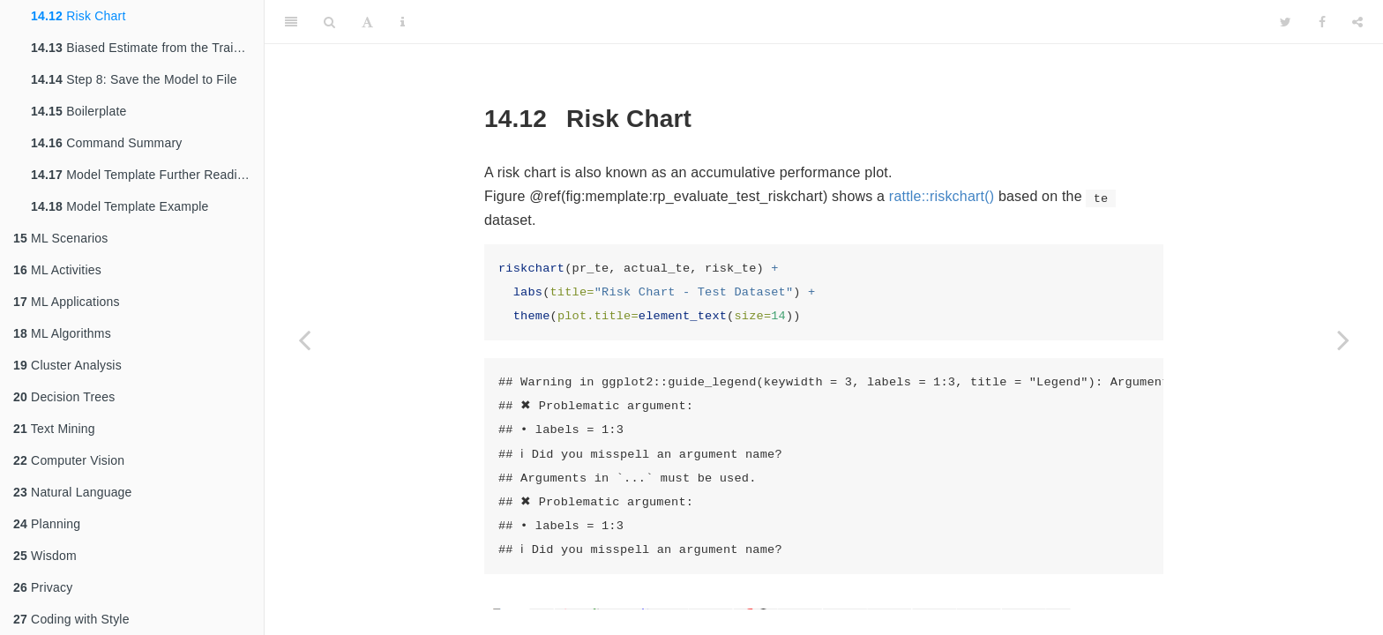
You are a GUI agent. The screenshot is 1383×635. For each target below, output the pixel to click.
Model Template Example (119, 206)
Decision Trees (64, 397)
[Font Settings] (367, 22)
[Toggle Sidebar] (291, 22)
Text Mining (54, 429)
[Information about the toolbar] (402, 22)
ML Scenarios (60, 238)
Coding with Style (71, 619)
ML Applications (66, 302)
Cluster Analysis (67, 365)
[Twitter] (1286, 22)
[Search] (329, 22)
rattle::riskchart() (941, 196)
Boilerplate (79, 111)
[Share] (1357, 22)
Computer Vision (68, 460)
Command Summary (107, 143)
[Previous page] (304, 339)
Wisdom (45, 556)
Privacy (42, 587)
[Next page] (1343, 339)
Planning (46, 524)
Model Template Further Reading (141, 175)
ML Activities (57, 270)
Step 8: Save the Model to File (134, 79)
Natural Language (72, 492)
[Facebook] (1322, 22)
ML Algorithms (62, 333)
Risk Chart (78, 16)
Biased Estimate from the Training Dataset (147, 48)
